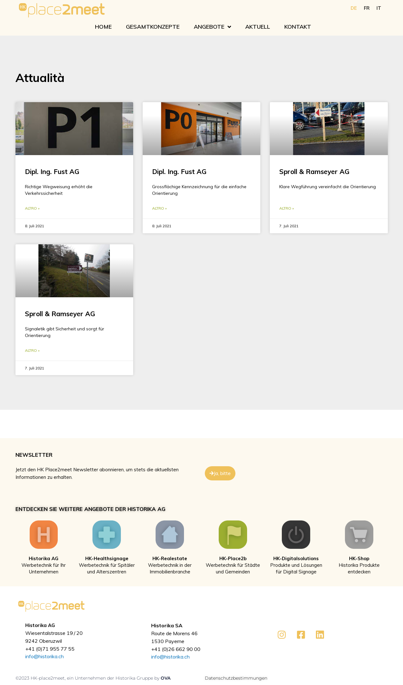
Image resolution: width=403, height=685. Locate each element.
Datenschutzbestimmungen (236, 679)
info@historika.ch (44, 657)
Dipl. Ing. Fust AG (52, 171)
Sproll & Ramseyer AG (314, 171)
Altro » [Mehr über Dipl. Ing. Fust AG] (32, 208)
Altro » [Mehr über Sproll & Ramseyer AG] (286, 208)
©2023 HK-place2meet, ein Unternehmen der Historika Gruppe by (88, 679)
